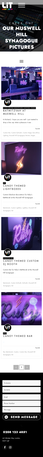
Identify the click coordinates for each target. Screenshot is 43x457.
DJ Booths (6, 258)
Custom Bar (6, 133)
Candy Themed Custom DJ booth (21, 262)
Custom (16, 352)
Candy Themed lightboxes (14, 187)
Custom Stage (27, 133)
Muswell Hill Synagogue (17, 135)
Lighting (27, 108)
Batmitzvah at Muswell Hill (14, 112)
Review (27, 135)
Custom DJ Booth (16, 133)
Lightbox (25, 208)
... (32, 122)
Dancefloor (18, 108)
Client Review (8, 108)
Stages (33, 108)
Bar (4, 352)
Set (4, 183)
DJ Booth (25, 283)
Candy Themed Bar (18, 336)
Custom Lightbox (16, 208)
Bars (4, 333)
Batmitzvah (6, 208)
